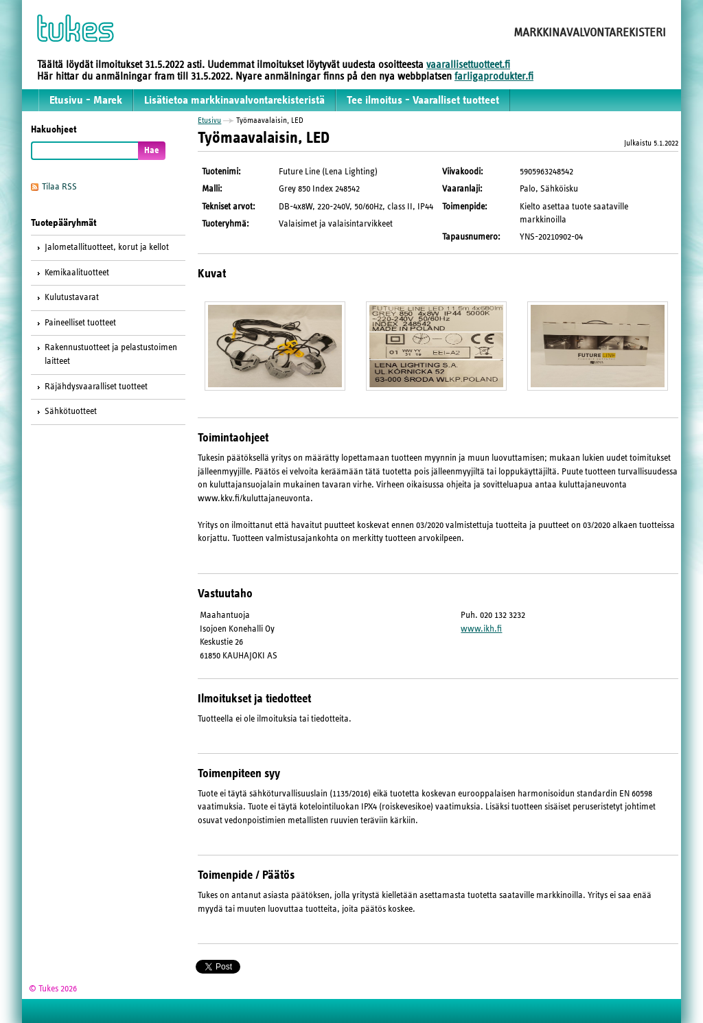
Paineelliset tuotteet (80, 322)
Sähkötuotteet (71, 411)
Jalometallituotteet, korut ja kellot (107, 247)
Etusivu (209, 120)
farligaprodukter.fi (493, 76)
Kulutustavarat (72, 297)
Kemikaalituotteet (77, 272)
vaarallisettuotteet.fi (468, 64)
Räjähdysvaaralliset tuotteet (96, 386)
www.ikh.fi (481, 629)
